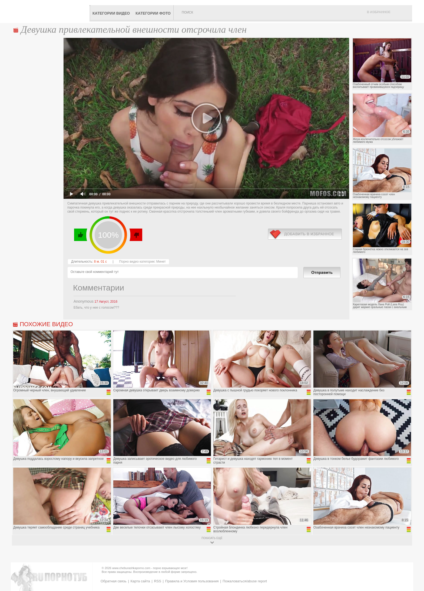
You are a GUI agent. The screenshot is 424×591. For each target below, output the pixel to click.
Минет (161, 261)
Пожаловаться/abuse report (245, 581)
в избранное (305, 234)
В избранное (378, 12)
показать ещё (211, 538)
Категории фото (153, 13)
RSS (157, 581)
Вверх (413, 554)
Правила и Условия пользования (192, 581)
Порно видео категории (136, 261)
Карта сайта (140, 581)
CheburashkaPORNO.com (51, 11)
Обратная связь (114, 581)
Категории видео (111, 13)
